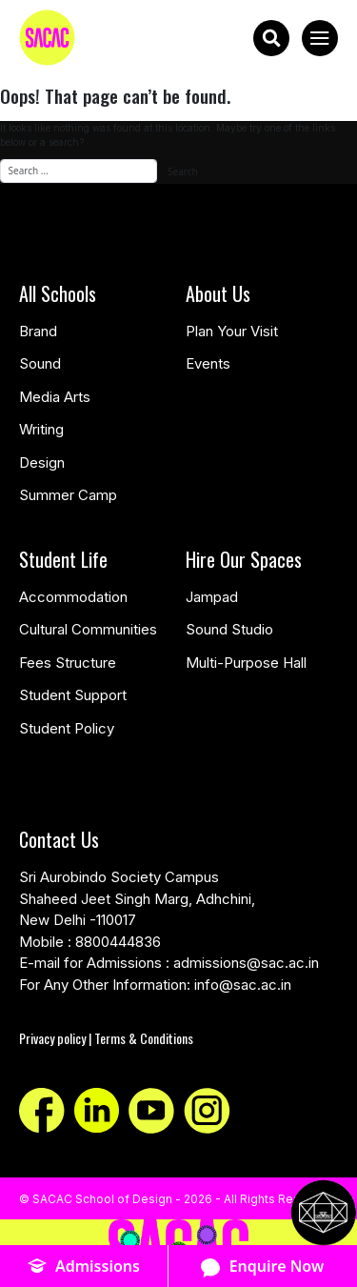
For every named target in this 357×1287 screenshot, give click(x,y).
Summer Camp (68, 495)
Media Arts (54, 397)
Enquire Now (262, 1266)
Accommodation (73, 597)
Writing (41, 429)
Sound (40, 363)
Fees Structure (67, 663)
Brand (38, 331)
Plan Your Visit (232, 331)
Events (208, 363)
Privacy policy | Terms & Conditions (106, 1038)
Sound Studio (229, 629)
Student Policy (66, 728)
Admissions (84, 1266)
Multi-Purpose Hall (246, 663)
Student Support (73, 695)
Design (42, 462)
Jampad (212, 597)
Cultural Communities (88, 629)
